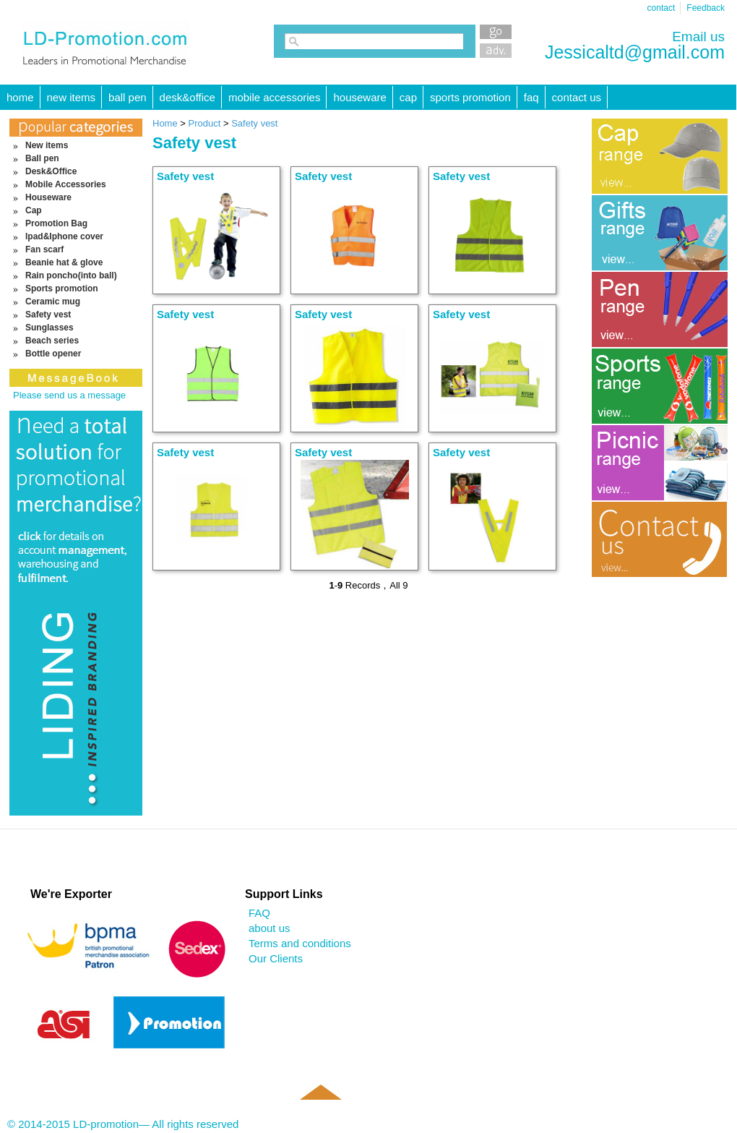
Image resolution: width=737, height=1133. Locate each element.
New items (71, 97)
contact (661, 8)
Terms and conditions (300, 943)
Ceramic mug (52, 301)
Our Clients (276, 958)
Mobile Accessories (274, 97)
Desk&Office (187, 97)
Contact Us (576, 97)
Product (206, 123)
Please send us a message (69, 395)
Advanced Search (496, 50)
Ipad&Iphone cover (64, 236)
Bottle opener (53, 354)
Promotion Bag (56, 223)
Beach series (52, 340)
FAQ (531, 97)
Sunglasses (49, 327)
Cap (408, 97)
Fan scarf (44, 249)
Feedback (705, 8)
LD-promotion (105, 43)
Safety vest (48, 314)
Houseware (359, 97)
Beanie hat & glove (64, 262)
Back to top (320, 1113)
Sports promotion (470, 97)
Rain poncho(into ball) (71, 275)
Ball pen (127, 97)
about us (269, 928)
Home (165, 123)
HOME (20, 97)
